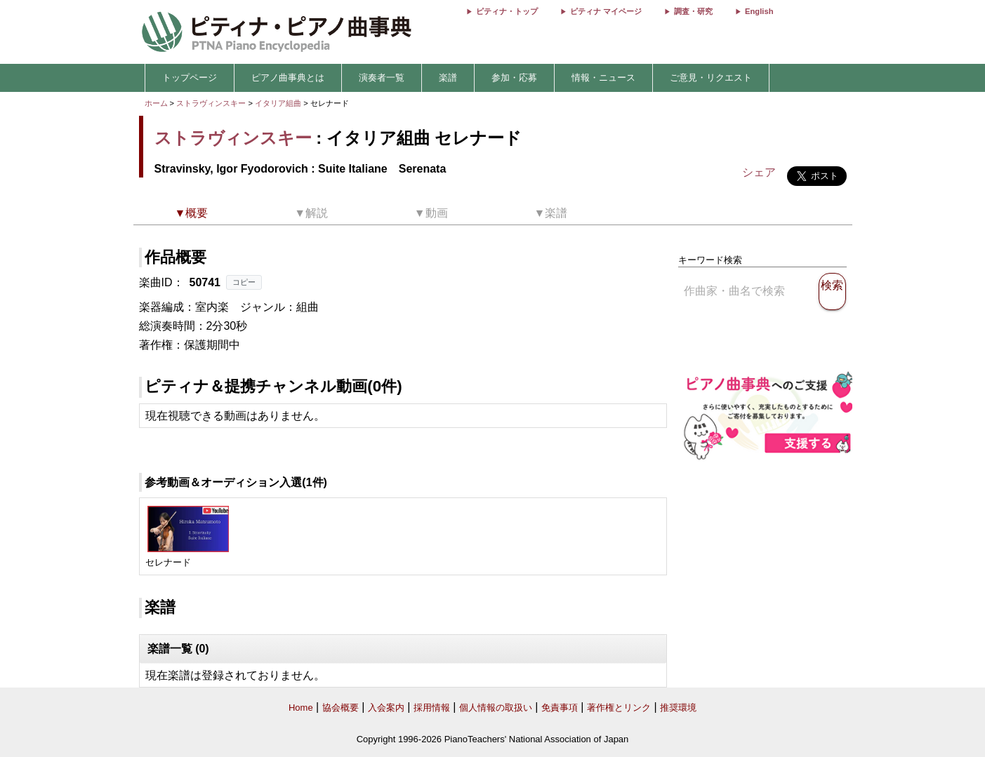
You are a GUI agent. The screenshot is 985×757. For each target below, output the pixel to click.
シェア (759, 172)
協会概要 (340, 707)
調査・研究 (693, 11)
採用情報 (432, 707)
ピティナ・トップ (507, 11)
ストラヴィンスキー (211, 103)
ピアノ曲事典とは (287, 77)
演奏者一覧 (381, 77)
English (759, 11)
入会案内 (386, 707)
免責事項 (559, 707)
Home (301, 707)
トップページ (189, 77)
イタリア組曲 (279, 103)
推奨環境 (678, 707)
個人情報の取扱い (495, 707)
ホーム (156, 103)
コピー (244, 282)
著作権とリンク (619, 707)
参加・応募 (514, 77)
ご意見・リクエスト (711, 77)
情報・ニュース (603, 77)
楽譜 (448, 77)
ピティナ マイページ (606, 11)
